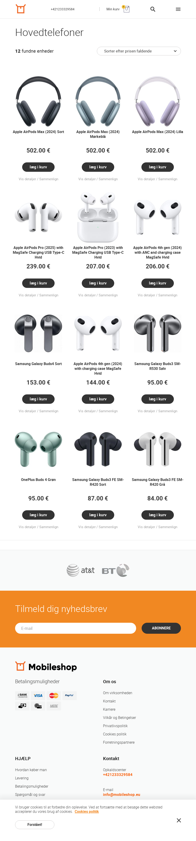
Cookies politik (115, 734)
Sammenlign (48, 179)
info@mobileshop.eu (121, 794)
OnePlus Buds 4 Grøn (38, 480)
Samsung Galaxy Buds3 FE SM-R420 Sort (98, 482)
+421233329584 (62, 9)
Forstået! (34, 824)
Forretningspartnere (119, 742)
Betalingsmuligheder (31, 786)
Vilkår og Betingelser (119, 717)
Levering (22, 778)
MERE (54, 705)
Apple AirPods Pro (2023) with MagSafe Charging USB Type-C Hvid (98, 252)
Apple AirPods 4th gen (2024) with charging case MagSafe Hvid (98, 369)
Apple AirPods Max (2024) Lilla (157, 132)
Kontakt (109, 701)
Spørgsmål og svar (30, 794)
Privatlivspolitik (115, 726)
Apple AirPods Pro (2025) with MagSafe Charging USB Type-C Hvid (38, 252)
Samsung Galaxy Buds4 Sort (38, 364)
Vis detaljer (27, 179)
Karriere (109, 709)
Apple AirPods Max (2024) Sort (38, 132)
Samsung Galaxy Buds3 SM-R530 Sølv (157, 366)
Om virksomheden (117, 693)
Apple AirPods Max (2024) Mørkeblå (98, 134)
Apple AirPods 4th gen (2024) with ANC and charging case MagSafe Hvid (157, 252)
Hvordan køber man (31, 770)
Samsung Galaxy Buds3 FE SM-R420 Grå (157, 482)
